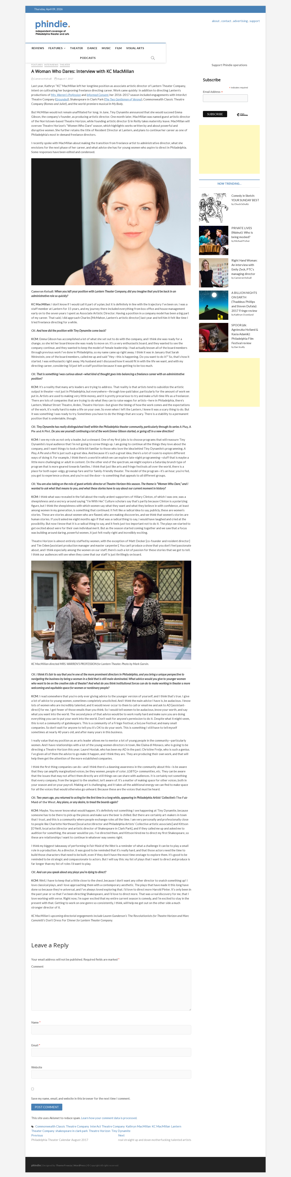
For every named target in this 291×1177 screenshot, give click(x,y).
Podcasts (158, 48)
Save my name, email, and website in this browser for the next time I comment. (80, 1096)
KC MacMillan (161, 1125)
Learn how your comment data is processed (109, 1117)
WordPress (80, 1164)
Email (35, 1043)
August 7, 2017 (63, 76)
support (255, 21)
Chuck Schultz (241, 202)
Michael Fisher (242, 239)
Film (120, 48)
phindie (36, 1164)
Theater (77, 48)
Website (36, 1065)
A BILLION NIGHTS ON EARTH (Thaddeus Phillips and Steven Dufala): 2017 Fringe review (244, 300)
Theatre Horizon (99, 1129)
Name (36, 1020)
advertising (240, 21)
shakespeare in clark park (71, 1129)
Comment (37, 964)
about (216, 21)
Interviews (51, 62)
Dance (94, 48)
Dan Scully (239, 345)
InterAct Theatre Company (107, 1125)
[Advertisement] (229, 147)
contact (226, 21)
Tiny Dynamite (120, 1129)
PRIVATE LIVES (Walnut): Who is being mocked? (242, 230)
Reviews (39, 48)
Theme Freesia (64, 1164)
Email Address (213, 90)
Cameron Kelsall (41, 76)
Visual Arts (137, 48)
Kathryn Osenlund (244, 312)
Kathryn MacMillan (138, 1125)
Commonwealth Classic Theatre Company (62, 1125)
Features (57, 48)
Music (108, 48)
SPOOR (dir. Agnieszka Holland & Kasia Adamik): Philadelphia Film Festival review (244, 332)
